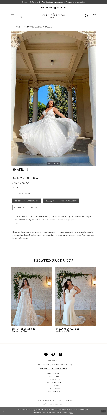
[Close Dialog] (3, 412)
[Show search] (87, 16)
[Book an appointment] (53, 7)
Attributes (33, 208)
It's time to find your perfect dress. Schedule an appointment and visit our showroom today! (53, 2)
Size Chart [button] (16, 187)
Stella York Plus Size (33, 27)
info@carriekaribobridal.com (53, 404)
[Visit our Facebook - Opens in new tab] (46, 355)
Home (17, 27)
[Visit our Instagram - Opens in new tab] (53, 355)
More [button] (17, 224)
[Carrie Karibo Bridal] (53, 15)
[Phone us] (20, 16)
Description (19, 208)
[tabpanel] (53, 98)
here (71, 413)
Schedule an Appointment (27, 202)
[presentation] (31, 297)
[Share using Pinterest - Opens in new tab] (28, 169)
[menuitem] (53, 7)
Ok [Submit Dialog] (103, 412)
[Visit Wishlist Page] (95, 16)
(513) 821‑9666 (53, 362)
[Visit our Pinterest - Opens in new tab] (61, 355)
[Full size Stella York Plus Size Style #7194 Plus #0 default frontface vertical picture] (53, 98)
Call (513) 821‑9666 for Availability (64, 202)
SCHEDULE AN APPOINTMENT (53, 370)
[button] (12, 16)
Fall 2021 (48, 27)
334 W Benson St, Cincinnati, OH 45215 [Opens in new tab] (53, 366)
